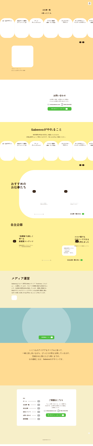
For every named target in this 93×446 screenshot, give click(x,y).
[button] (80, 44)
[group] (50, 195)
